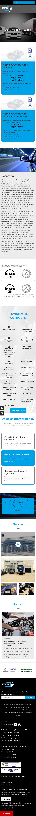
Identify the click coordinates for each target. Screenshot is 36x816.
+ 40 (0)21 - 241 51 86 (16, 77)
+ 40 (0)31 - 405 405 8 (17, 81)
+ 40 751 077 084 (15, 124)
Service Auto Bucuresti (11, 704)
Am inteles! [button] (7, 813)
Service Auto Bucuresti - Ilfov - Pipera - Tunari (17, 115)
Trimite (30, 697)
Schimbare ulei (27, 340)
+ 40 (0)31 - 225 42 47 (16, 126)
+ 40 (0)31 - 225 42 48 (16, 128)
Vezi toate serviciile (18, 411)
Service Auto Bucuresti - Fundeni (17, 66)
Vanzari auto (5, 710)
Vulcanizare (9, 340)
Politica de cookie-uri (25, 712)
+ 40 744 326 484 (15, 122)
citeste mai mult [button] (7, 808)
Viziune (12, 710)
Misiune (18, 710)
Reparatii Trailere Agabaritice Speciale (9, 375)
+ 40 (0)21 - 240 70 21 (16, 75)
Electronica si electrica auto (9, 785)
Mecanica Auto (9, 329)
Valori (23, 710)
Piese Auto (26, 707)
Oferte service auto (11, 707)
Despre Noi (29, 710)
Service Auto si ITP (25, 704)
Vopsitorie (9, 363)
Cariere (20, 707)
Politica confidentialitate (10, 712)
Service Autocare (27, 367)
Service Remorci (27, 361)
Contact (17, 715)
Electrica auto (9, 405)
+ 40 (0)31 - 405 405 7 (17, 79)
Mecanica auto (9, 399)
